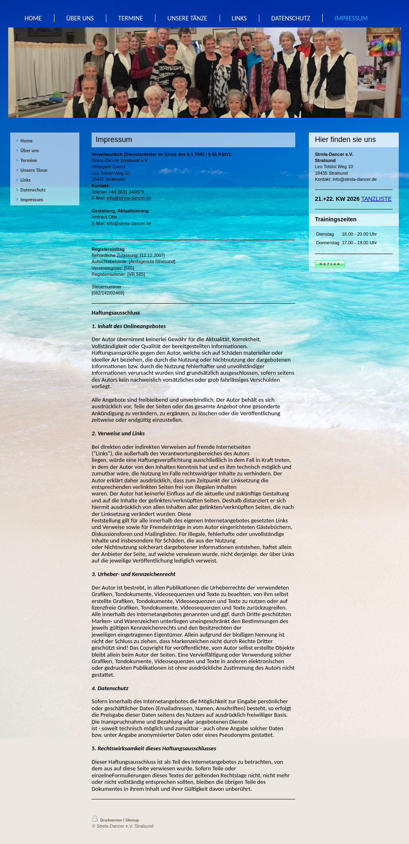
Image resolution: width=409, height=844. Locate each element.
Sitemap (132, 820)
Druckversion (107, 820)
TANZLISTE (376, 199)
